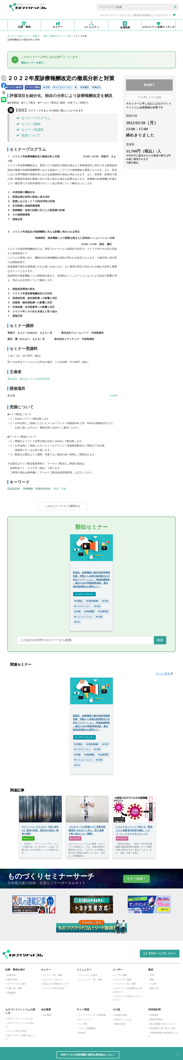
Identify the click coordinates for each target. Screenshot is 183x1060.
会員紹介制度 (120, 1013)
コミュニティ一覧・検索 (90, 978)
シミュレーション (62, 87)
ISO (77, 620)
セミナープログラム (33, 118)
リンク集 (83, 1022)
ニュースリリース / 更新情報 (92, 1013)
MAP (114, 395)
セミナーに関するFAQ (53, 986)
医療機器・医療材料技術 (36, 488)
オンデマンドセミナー (84, 592)
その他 (153, 982)
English (82, 1031)
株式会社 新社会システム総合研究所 (28, 378)
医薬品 (84, 87)
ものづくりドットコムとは (20, 1017)
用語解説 (11, 991)
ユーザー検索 (120, 973)
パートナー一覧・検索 (125, 982)
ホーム (10, 36)
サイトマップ (85, 1017)
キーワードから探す (16, 982)
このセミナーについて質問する (62, 506)
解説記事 (28, 837)
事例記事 (75, 837)
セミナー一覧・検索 (52, 973)
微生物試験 (92, 599)
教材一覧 (154, 986)
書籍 (152, 978)
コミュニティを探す (88, 973)
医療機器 (89, 610)
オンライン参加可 (14, 87)
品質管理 (103, 610)
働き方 (96, 87)
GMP (105, 599)
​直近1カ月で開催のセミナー (56, 982)
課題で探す (12, 978)
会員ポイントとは (122, 1017)
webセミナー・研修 (27, 36)
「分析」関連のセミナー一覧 (55, 36)
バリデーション (82, 604)
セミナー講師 (28, 124)
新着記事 (11, 973)
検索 (160, 638)
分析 (47, 87)
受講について (28, 135)
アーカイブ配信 (33, 87)
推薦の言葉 (119, 1022)
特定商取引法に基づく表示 (163, 1026)
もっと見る (164, 671)
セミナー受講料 (30, 129)
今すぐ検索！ (136, 877)
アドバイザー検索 (122, 978)
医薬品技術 (13, 488)
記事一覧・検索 (14, 986)
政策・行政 (60, 488)
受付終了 (149, 84)
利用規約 (154, 1013)
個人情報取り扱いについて (163, 1022)
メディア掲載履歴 (87, 1026)
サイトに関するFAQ (16, 1029)
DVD (152, 973)
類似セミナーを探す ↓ (33, 62)
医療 (77, 610)
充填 (99, 615)
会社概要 (47, 1013)
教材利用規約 (156, 1017)
